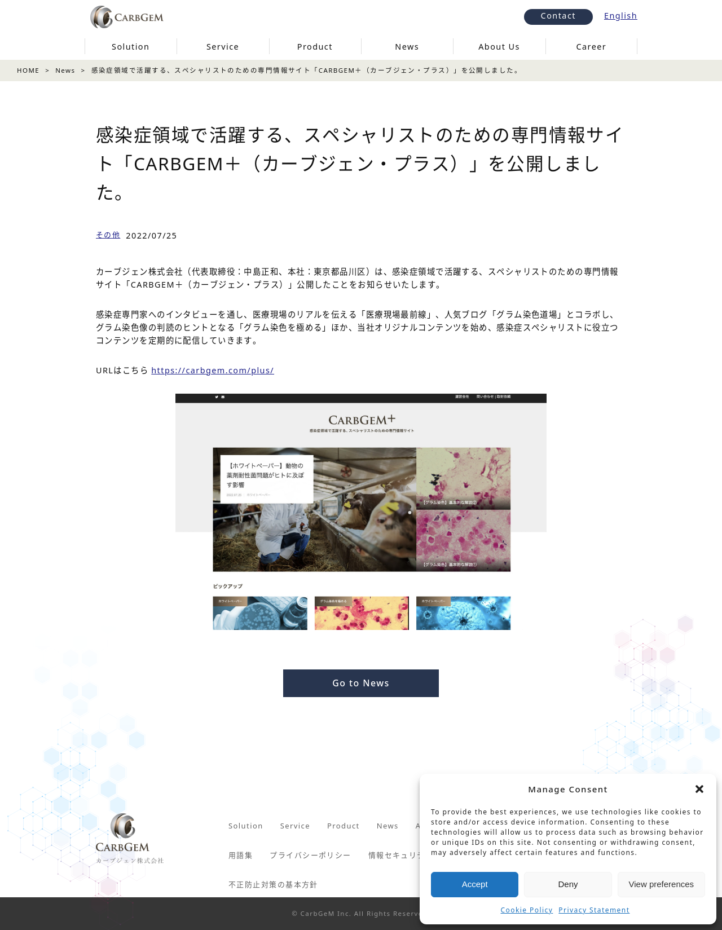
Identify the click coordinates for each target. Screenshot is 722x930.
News (65, 70)
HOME (28, 70)
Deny (568, 884)
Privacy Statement (593, 910)
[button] (699, 789)
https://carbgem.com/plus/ (212, 370)
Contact (558, 15)
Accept (475, 884)
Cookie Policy (527, 910)
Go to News (360, 683)
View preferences (661, 884)
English (620, 15)
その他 (108, 235)
